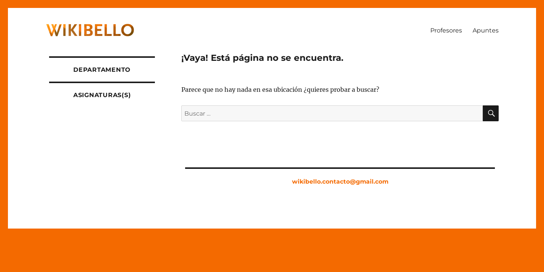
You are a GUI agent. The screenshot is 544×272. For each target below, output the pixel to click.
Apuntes (486, 30)
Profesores (446, 30)
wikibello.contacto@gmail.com (340, 181)
